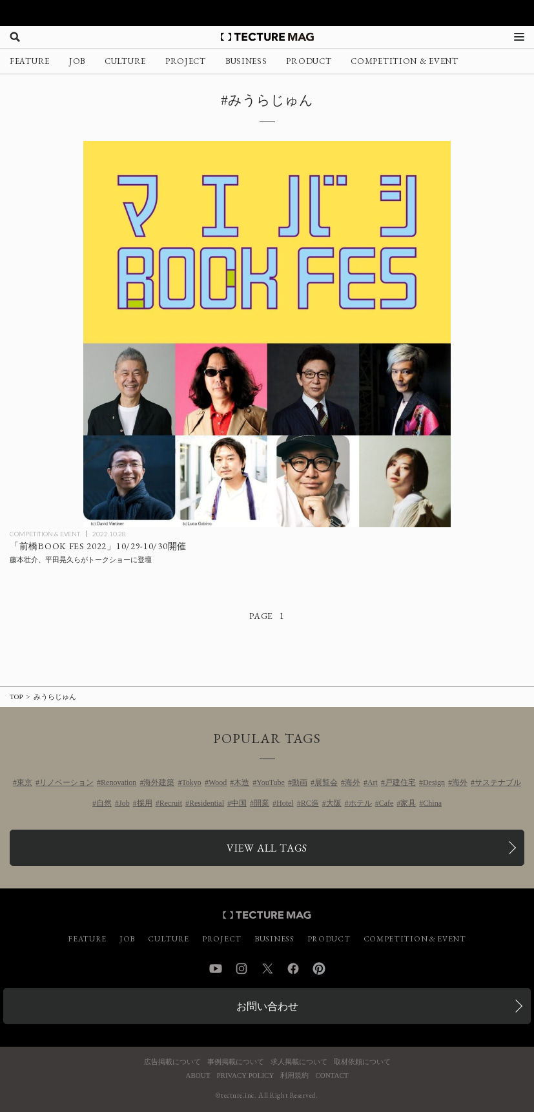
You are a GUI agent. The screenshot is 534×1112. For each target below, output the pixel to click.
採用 (144, 803)
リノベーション (66, 782)
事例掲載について (235, 1061)
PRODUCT (308, 61)
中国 (239, 803)
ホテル (360, 803)
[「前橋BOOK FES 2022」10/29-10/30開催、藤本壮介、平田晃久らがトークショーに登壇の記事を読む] (267, 334)
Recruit (170, 803)
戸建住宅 (400, 782)
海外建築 (158, 782)
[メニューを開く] (519, 37)
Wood (218, 782)
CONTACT (331, 1075)
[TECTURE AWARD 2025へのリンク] (267, 13)
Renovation (118, 782)
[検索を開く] (15, 37)
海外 (352, 782)
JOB (77, 61)
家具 (408, 803)
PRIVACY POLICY (245, 1075)
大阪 (334, 803)
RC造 (310, 803)
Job (124, 803)
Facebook (293, 968)
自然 (104, 803)
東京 (24, 782)
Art (372, 782)
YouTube (270, 782)
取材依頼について (362, 1061)
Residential (206, 803)
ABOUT (198, 1075)
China (432, 803)
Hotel (285, 803)
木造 (241, 782)
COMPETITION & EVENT (404, 61)
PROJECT (185, 61)
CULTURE (125, 61)
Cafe (386, 803)
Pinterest (319, 968)
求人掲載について (299, 1061)
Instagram (241, 968)
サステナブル (498, 782)
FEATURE (30, 61)
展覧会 (326, 782)
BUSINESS (246, 61)
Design (434, 782)
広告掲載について (172, 1061)
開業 (261, 803)
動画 (299, 782)
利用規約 (294, 1075)
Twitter (267, 968)
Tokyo (191, 782)
